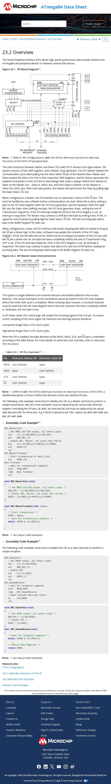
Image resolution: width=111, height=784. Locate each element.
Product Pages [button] (93, 23)
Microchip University (87, 712)
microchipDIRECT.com (88, 707)
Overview (55, 39)
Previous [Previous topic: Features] (84, 39)
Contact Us (12, 718)
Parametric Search (86, 735)
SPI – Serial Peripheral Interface (28, 39)
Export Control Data (52, 729)
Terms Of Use (32, 780)
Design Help (47, 718)
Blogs (79, 723)
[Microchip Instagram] (65, 765)
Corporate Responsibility (19, 735)
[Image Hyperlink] (59, 765)
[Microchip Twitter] (52, 765)
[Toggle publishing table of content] (105, 39)
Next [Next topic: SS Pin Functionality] (94, 39)
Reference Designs (86, 729)
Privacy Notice (47, 780)
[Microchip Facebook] (39, 765)
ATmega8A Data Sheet (64, 6)
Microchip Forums (51, 707)
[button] (3, 352)
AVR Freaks (47, 712)
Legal (59, 780)
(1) (39, 68)
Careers (10, 712)
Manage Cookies (72, 780)
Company (11, 707)
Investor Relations (16, 729)
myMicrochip (83, 718)
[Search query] (43, 23)
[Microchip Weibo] (72, 765)
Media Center (13, 723)
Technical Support (50, 723)
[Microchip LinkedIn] (45, 765)
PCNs (44, 735)
